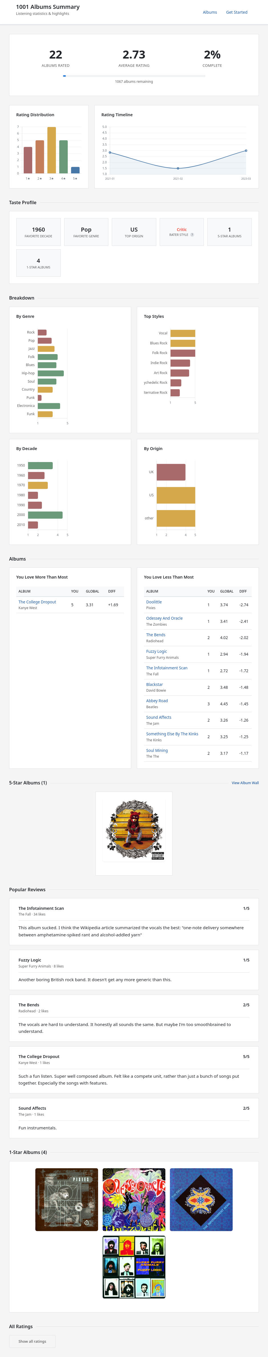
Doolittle (154, 602)
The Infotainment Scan (167, 668)
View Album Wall (245, 782)
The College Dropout (37, 602)
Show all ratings (32, 1341)
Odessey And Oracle (164, 618)
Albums (210, 12)
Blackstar (154, 684)
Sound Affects (158, 717)
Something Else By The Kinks (172, 733)
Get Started (236, 12)
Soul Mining (157, 750)
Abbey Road (157, 700)
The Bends (155, 634)
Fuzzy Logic (156, 651)
